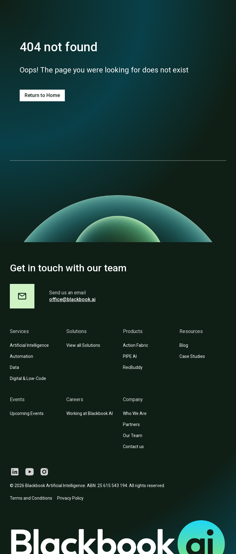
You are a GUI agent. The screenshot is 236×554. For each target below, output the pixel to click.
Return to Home (42, 95)
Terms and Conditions (31, 498)
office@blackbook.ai (72, 299)
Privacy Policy (70, 498)
